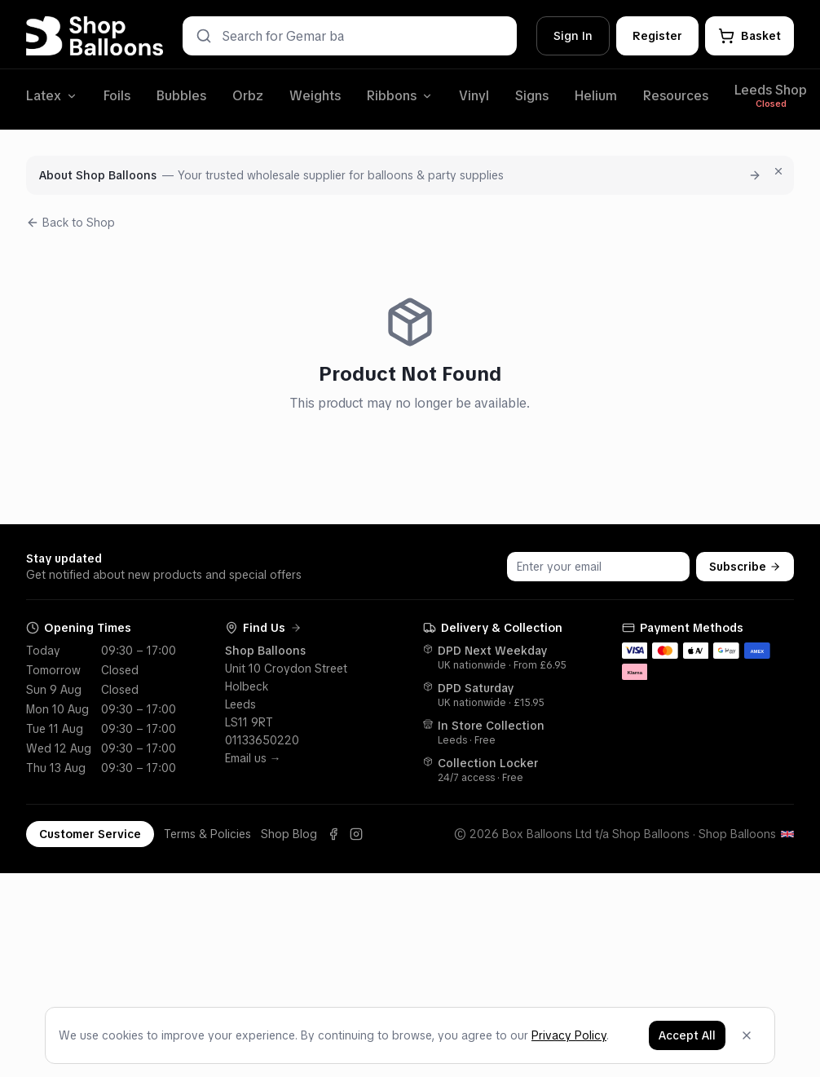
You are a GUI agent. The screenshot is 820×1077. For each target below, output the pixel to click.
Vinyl (474, 95)
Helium (596, 95)
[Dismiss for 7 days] (778, 171)
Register (657, 36)
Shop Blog (289, 834)
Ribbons (400, 95)
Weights (315, 95)
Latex (51, 95)
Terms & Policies (207, 834)
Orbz (247, 95)
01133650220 (262, 740)
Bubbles (181, 95)
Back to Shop (70, 222)
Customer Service (90, 834)
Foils (117, 95)
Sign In (573, 36)
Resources (675, 95)
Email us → (253, 758)
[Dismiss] (746, 1035)
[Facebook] (333, 834)
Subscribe (745, 566)
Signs (532, 95)
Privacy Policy (568, 1035)
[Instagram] (356, 834)
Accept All (687, 1035)
